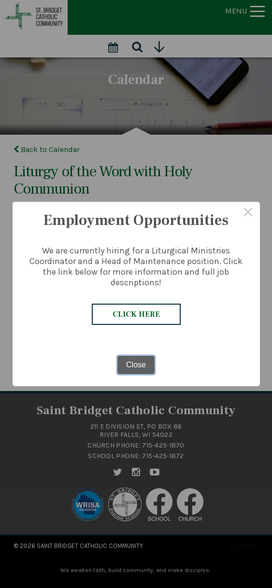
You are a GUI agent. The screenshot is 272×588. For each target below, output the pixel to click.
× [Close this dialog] (248, 213)
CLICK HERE (136, 314)
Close (136, 365)
